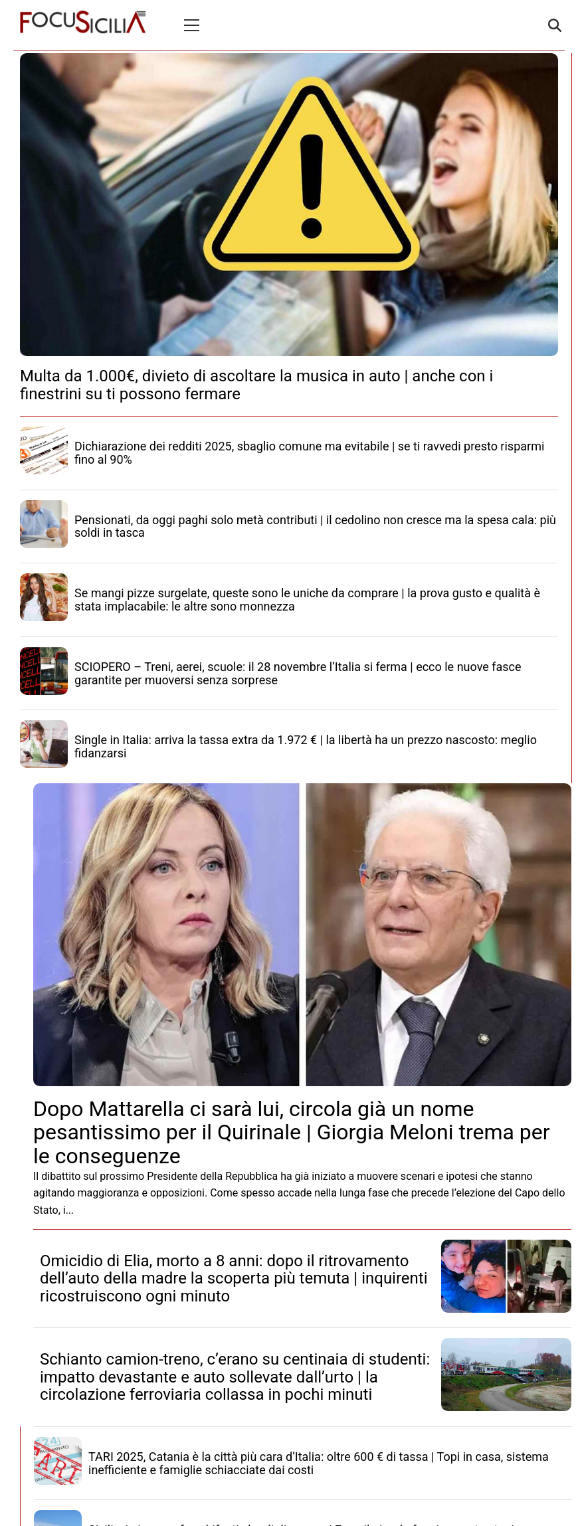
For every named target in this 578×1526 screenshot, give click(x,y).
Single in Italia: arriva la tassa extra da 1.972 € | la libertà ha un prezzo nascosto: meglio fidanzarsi (305, 746)
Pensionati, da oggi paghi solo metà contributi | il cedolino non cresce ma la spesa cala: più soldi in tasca (315, 526)
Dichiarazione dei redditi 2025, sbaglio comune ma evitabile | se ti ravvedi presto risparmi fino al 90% (309, 452)
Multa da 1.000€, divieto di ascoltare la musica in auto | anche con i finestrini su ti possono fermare (256, 385)
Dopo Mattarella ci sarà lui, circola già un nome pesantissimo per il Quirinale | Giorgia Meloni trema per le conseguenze (291, 1132)
